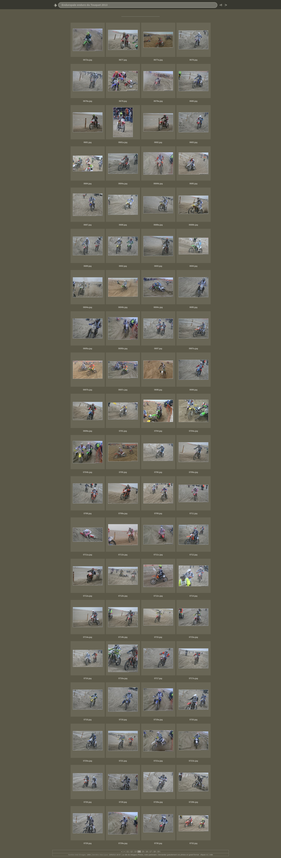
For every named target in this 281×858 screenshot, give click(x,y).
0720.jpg (193, 719)
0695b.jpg (123, 348)
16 (146, 851)
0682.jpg (158, 142)
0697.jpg (158, 348)
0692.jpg (123, 266)
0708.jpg (88, 513)
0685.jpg (193, 183)
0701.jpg (123, 431)
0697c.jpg (122, 390)
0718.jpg (88, 719)
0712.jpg (193, 555)
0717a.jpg (193, 678)
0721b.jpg (193, 761)
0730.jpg (158, 843)
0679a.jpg (158, 101)
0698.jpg (158, 390)
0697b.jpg (87, 390)
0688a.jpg (158, 225)
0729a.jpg (122, 843)
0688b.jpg (193, 225)
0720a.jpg (87, 761)
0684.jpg (88, 183)
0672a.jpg (87, 60)
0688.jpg (123, 225)
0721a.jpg (158, 761)
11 (127, 851)
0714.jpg (193, 596)
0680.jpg (193, 101)
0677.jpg (123, 60)
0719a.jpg (158, 719)
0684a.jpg (122, 183)
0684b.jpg (158, 183)
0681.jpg (88, 142)
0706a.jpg (193, 472)
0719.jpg (123, 719)
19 (158, 851)
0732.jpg (193, 843)
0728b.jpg (193, 802)
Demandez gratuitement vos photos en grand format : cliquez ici (183, 855)
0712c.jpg (158, 596)
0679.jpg (123, 101)
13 (135, 851)
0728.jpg (123, 802)
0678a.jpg (87, 101)
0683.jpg (193, 142)
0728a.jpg (158, 802)
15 (143, 851)
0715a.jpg (193, 637)
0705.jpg (123, 472)
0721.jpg (123, 761)
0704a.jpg (193, 431)
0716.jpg (88, 678)
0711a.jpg (87, 555)
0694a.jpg (87, 307)
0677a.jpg (158, 60)
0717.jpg (158, 678)
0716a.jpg (122, 678)
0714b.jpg (123, 637)
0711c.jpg (158, 555)
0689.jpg (88, 266)
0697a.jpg (193, 348)
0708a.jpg (122, 513)
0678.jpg (193, 60)
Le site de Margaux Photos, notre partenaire (139, 855)
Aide (211, 855)
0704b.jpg (87, 472)
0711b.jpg (123, 555)
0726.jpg (88, 802)
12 (131, 851)
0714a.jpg (87, 637)
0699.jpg (193, 390)
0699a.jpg (87, 431)
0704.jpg (158, 431)
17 (150, 851)
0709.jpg (158, 513)
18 (154, 851)
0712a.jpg (87, 596)
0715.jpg (158, 637)
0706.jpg (158, 472)
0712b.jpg (123, 596)
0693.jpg (158, 266)
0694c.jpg (158, 307)
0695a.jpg (87, 348)
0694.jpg (193, 266)
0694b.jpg (123, 307)
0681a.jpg (122, 142)
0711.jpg (193, 513)
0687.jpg (88, 225)
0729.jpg (88, 843)
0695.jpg (193, 307)
